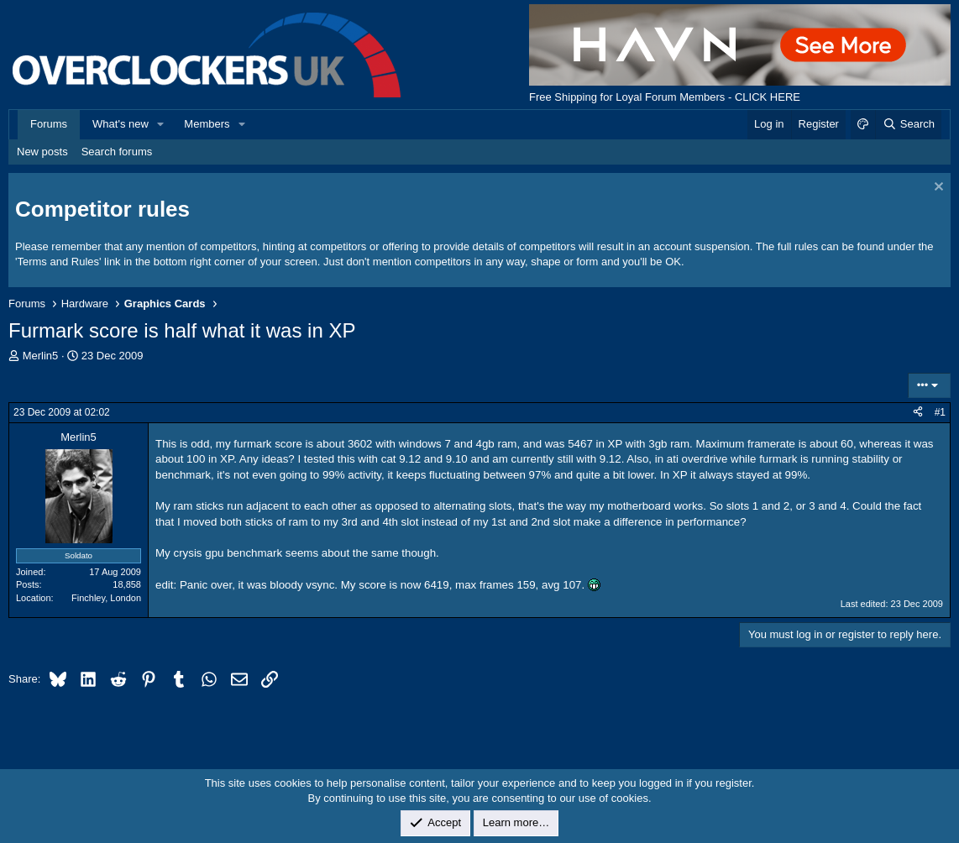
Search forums (117, 151)
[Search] (908, 124)
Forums (48, 124)
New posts (42, 151)
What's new (120, 124)
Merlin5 (41, 355)
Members (206, 124)
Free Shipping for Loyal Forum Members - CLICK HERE (664, 97)
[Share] (918, 412)
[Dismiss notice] (937, 188)
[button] (161, 124)
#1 (940, 412)
